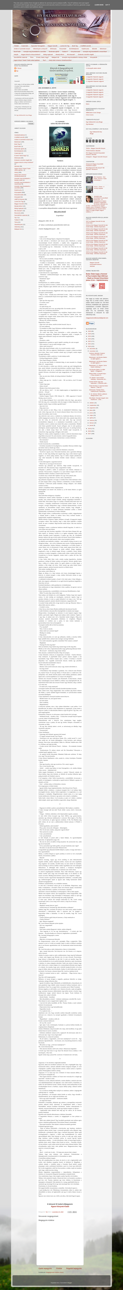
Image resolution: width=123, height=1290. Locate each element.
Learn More (99, 5)
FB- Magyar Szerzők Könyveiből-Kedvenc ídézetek (95, 153)
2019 (89, 428)
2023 (89, 339)
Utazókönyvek (18, 224)
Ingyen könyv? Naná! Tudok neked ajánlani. (27, 60)
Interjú (16, 172)
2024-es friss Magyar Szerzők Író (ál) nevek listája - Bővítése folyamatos (96, 248)
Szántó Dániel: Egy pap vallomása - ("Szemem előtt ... (98, 382)
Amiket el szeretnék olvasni (22, 49)
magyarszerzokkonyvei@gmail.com (97, 318)
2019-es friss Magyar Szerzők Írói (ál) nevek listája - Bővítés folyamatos (97, 229)
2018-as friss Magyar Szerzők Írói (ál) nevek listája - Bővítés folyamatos (97, 225)
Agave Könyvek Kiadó (60, 1206)
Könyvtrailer (62, 49)
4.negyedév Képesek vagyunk (94, 97)
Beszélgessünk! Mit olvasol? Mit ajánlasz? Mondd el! (95, 168)
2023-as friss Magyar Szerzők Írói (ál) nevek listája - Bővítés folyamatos (97, 245)
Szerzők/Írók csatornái (20, 57)
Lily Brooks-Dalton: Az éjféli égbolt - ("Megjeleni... (97, 370)
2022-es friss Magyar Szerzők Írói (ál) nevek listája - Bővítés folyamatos (97, 241)
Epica (87, 104)
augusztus (93, 407)
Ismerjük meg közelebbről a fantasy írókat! (74, 57)
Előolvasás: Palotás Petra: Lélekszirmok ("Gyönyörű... (97, 390)
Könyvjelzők (93, 57)
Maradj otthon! (60, 54)
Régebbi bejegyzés (74, 1268)
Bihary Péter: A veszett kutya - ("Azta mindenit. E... (98, 374)
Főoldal (16, 46)
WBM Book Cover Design (93, 112)
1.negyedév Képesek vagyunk (94, 77)
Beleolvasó (103, 49)
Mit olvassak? (71, 54)
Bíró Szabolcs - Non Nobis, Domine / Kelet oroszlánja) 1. (100, 178)
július (91, 410)
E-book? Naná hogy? (20, 155)
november (93, 351)
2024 (89, 336)
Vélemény (17, 227)
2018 (89, 431)
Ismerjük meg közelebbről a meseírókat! (95, 51)
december (93, 348)
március (92, 420)
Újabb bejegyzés (45, 1268)
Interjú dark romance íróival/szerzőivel (60, 60)
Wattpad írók (55, 57)
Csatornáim (24, 46)
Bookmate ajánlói (54, 51)
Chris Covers (89, 115)
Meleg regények (48, 54)
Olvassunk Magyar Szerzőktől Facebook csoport (94, 164)
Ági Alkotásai (89, 124)
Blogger (69, 1282)
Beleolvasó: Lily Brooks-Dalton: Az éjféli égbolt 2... (98, 358)
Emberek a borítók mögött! (86, 54)
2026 (89, 331)
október (92, 403)
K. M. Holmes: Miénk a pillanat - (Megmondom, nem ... (98, 394)
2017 (89, 433)
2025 (89, 333)
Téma (31, 57)
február (92, 423)
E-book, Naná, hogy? (42, 57)
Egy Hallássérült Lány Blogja (24, 115)
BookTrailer (17, 51)
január (91, 425)
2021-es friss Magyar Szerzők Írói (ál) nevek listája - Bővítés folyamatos (97, 237)
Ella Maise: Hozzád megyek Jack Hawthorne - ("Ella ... (98, 398)
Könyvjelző (17, 197)
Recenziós (17, 213)
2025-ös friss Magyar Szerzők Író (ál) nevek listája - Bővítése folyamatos (96, 252)
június (91, 413)
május (91, 415)
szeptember (93, 405)
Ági (17, 71)
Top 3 (44, 60)
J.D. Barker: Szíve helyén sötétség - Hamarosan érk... (98, 378)
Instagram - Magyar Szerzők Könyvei (96, 157)
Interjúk (16, 54)
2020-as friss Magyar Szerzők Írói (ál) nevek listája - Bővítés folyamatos (97, 233)
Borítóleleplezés (74, 49)
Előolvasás (53, 49)
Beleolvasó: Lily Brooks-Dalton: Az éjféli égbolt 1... (98, 362)
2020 (89, 346)
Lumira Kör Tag (64, 46)
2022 (89, 341)
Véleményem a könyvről (40, 49)
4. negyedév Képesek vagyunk (95, 81)
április (91, 418)
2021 (89, 344)
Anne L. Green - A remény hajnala (99, 187)
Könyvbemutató (75, 51)
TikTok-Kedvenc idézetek (93, 150)
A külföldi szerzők (85, 46)
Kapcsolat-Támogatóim (38, 46)
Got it (107, 5)
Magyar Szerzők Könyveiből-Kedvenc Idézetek (96, 264)
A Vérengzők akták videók (93, 68)
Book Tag (75, 46)
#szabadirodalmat (19, 135)
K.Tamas (18, 68)
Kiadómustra (85, 49)
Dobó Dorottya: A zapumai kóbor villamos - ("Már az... (98, 386)
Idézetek (94, 49)
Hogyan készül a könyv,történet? (30, 54)
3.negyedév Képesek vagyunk (94, 79)
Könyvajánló (18, 192)
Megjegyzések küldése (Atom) (55, 1272)
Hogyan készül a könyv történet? (23, 162)
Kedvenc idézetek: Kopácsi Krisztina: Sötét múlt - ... (97, 354)
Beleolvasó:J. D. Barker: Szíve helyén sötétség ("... (98, 366)
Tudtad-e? (65, 51)
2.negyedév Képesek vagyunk (94, 92)
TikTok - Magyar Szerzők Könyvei (95, 148)
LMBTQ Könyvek (19, 199)
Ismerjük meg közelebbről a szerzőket (34, 51)
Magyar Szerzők (52, 46)
